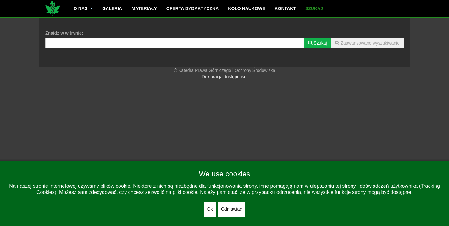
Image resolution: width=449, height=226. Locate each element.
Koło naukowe (246, 8)
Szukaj (314, 8)
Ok (210, 209)
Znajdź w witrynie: (64, 32)
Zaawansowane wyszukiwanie (367, 43)
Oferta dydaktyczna (192, 8)
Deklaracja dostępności (224, 76)
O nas (83, 8)
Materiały (144, 8)
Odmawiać (231, 209)
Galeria (112, 8)
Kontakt (285, 8)
